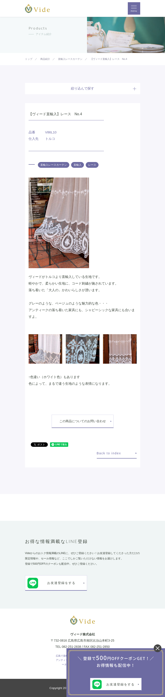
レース (92, 164)
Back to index (109, 453)
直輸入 (78, 164)
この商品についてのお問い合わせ (82, 421)
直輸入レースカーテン (53, 164)
